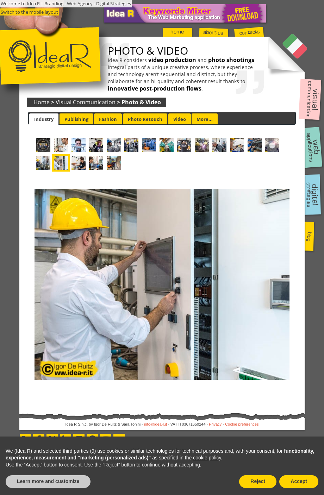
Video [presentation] (179, 119)
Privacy (215, 424)
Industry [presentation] (44, 119)
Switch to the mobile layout (29, 12)
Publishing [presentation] (76, 119)
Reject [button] (257, 481)
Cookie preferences (241, 424)
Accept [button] (299, 481)
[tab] (43, 119)
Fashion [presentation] (108, 119)
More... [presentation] (205, 119)
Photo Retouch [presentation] (145, 119)
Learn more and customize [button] (48, 481)
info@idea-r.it (155, 424)
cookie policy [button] (207, 457)
